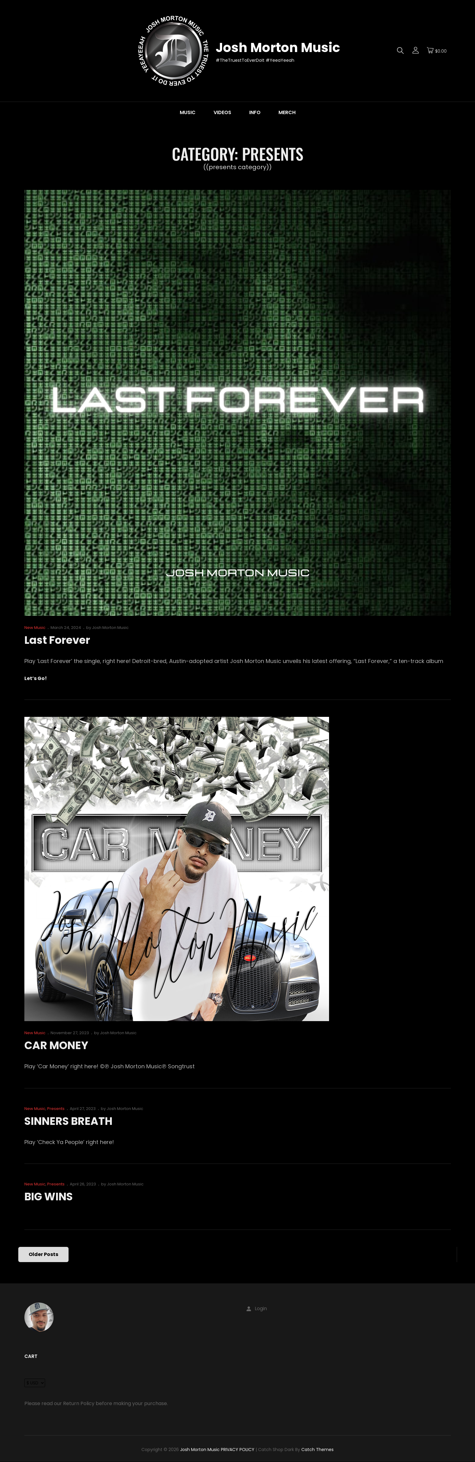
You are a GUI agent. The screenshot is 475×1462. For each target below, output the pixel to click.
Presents (56, 1108)
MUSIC (188, 112)
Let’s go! (35, 678)
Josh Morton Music (278, 48)
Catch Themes (317, 1449)
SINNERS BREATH (70, 1121)
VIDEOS (222, 112)
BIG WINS (50, 1196)
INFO (255, 112)
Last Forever (58, 640)
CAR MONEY (57, 1045)
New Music (34, 627)
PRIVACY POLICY (237, 1449)
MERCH (287, 112)
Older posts (43, 1254)
